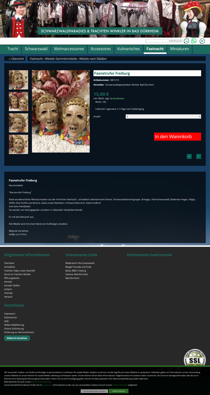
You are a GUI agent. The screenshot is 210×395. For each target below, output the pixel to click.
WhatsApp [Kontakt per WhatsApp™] (193, 40)
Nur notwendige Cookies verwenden (94, 391)
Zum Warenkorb (202, 39)
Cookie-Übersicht (120, 385)
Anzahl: (97, 116)
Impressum (47, 385)
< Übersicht (16, 58)
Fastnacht (36, 58)
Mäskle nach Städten (93, 58)
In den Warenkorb (173, 136)
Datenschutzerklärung (40, 381)
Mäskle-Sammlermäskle (61, 58)
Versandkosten (117, 98)
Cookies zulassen (118, 391)
